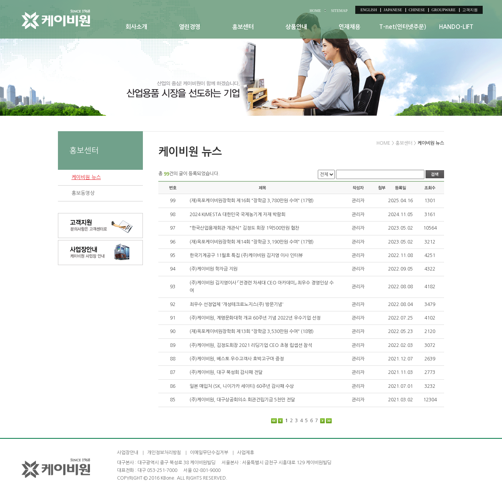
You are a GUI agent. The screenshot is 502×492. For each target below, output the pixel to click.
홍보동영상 (83, 193)
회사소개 (136, 27)
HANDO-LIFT (456, 27)
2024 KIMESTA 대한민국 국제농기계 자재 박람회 (237, 214)
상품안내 (296, 27)
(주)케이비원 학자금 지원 (213, 269)
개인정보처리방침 (164, 452)
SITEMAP (339, 10)
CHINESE (417, 10)
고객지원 (470, 10)
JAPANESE (392, 10)
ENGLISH (368, 10)
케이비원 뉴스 (86, 177)
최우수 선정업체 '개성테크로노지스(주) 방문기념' (236, 304)
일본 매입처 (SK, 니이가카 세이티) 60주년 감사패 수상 (242, 386)
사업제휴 (245, 452)
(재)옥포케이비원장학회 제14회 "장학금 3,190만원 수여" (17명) (252, 242)
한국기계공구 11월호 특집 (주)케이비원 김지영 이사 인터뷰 (246, 255)
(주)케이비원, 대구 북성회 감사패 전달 (226, 372)
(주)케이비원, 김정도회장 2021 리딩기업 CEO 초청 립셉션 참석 (251, 345)
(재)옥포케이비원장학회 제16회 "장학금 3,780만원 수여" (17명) (252, 200)
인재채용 (349, 27)
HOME (315, 10)
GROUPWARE (443, 10)
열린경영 (189, 27)
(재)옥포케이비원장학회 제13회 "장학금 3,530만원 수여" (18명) (252, 331)
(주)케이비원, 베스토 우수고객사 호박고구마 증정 (237, 359)
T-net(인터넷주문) (402, 27)
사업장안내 (127, 452)
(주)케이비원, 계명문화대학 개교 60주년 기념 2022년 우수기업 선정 (255, 318)
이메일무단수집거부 (209, 452)
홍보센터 (243, 27)
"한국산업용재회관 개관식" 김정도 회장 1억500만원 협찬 (244, 228)
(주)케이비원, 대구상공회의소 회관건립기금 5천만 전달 (242, 399)
